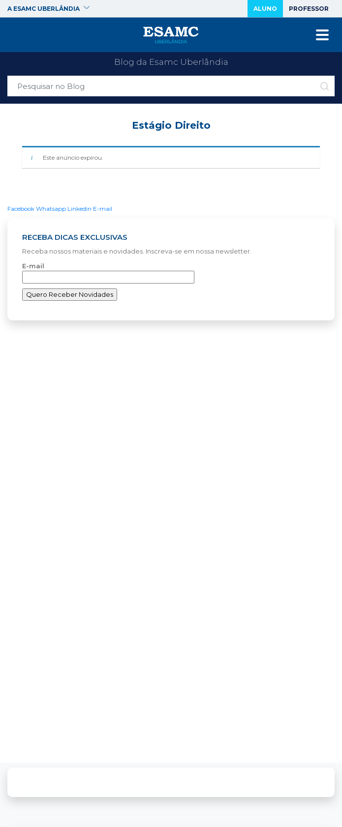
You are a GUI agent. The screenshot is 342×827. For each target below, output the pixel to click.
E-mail (102, 208)
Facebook (20, 208)
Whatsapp (51, 208)
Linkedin (79, 208)
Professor (309, 8)
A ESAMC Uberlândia (48, 8)
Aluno (265, 8)
